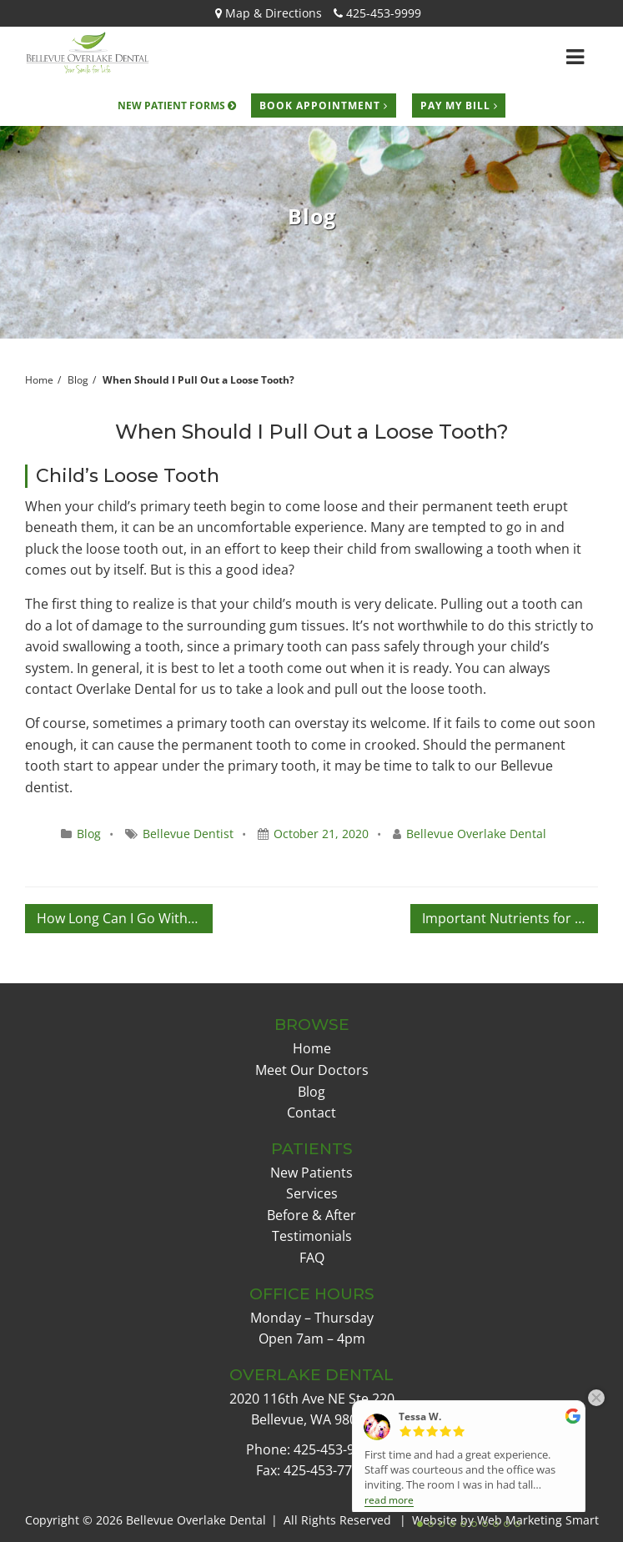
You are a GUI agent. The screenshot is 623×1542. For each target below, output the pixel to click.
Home (312, 1048)
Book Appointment (323, 105)
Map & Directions (268, 13)
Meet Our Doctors (312, 1070)
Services (312, 1193)
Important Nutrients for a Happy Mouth (510, 918)
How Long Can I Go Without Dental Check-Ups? (125, 918)
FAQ (311, 1257)
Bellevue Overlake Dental (476, 833)
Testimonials (312, 1236)
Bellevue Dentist (188, 833)
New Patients (311, 1172)
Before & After (311, 1215)
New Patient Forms (176, 105)
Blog (78, 380)
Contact (311, 1112)
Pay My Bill (459, 105)
